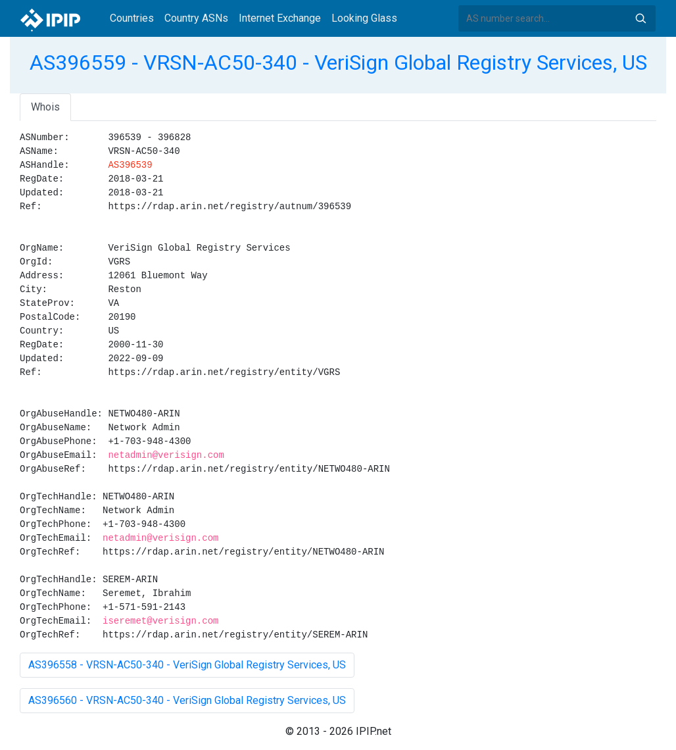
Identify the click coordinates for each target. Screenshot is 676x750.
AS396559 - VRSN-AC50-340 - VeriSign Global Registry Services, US (338, 62)
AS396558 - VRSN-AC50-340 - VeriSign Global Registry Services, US (187, 665)
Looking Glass (364, 18)
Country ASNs (196, 18)
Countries (132, 18)
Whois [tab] (45, 107)
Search (640, 18)
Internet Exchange (280, 18)
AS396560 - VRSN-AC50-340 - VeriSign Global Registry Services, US (187, 700)
